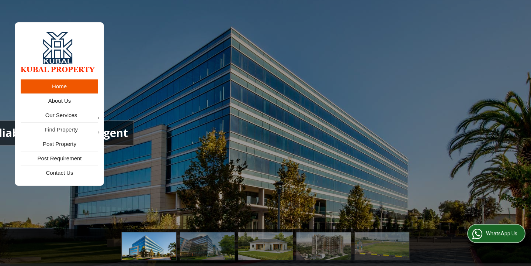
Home (59, 86)
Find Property (71, 130)
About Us (59, 101)
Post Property (59, 144)
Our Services (71, 116)
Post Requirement (59, 158)
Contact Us (59, 173)
